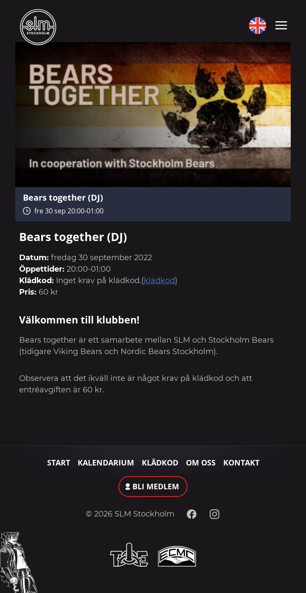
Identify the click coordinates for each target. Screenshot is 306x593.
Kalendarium (106, 462)
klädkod (159, 280)
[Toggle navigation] (281, 24)
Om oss (201, 462)
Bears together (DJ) (63, 197)
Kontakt (241, 462)
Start (58, 462)
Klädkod (160, 462)
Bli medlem (155, 486)
